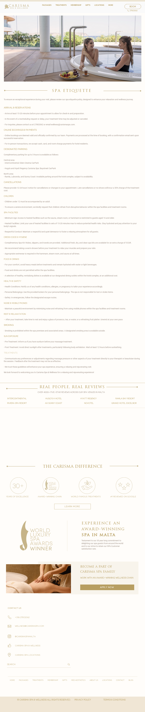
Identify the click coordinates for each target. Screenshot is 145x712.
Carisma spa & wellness (27, 645)
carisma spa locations (27, 655)
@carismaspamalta (25, 636)
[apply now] (107, 587)
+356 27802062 (22, 617)
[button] (61, 6)
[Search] (34, 664)
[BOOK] (133, 6)
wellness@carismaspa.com (63, 124)
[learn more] (72, 506)
